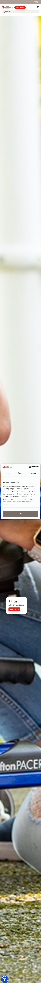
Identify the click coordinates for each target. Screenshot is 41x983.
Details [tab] (20, 473)
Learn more (14, 609)
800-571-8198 (20, 7)
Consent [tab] (7, 473)
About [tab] (33, 473)
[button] (5, 979)
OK (20, 514)
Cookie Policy (8, 504)
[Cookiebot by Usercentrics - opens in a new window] (29, 467)
